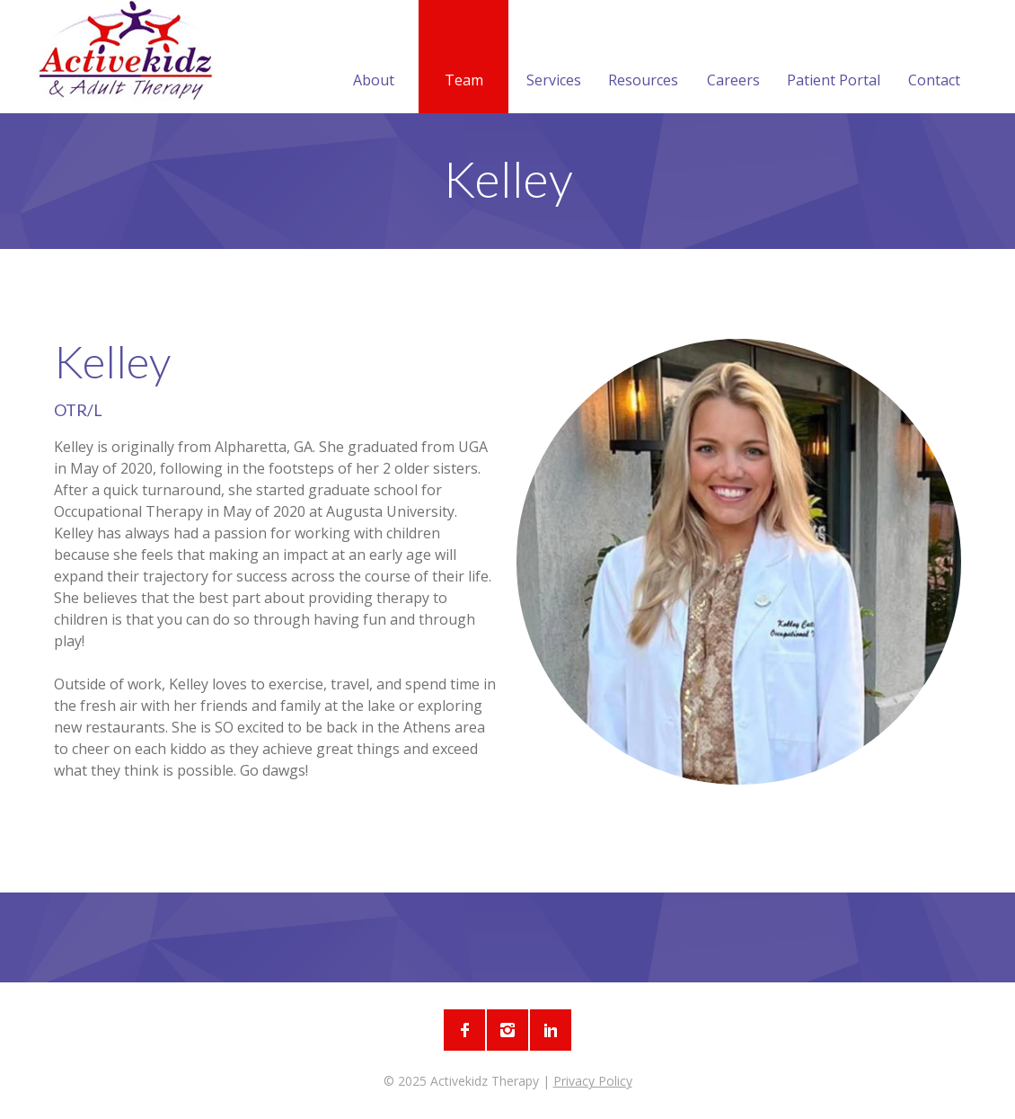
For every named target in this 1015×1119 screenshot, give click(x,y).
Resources (643, 58)
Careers (733, 58)
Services (553, 58)
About (373, 58)
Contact (934, 58)
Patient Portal (833, 58)
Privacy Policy (592, 1080)
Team (464, 58)
